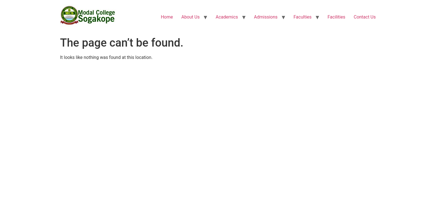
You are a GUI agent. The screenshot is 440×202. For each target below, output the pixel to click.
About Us (190, 17)
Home (167, 17)
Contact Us (365, 17)
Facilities (336, 17)
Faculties (302, 17)
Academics (227, 17)
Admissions (266, 17)
